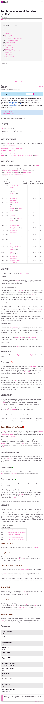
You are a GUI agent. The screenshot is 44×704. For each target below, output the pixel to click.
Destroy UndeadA (10, 42)
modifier (7, 301)
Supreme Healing (9, 56)
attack (35, 605)
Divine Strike (8, 54)
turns (18, 440)
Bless (9, 529)
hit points (21, 558)
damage (13, 436)
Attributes (7, 58)
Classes (6, 19)
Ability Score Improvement (12, 40)
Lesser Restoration (12, 532)
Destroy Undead (14, 202)
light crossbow (7, 172)
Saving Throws (5, 153)
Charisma (16, 153)
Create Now (30, 94)
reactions (3, 443)
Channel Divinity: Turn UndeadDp (13, 38)
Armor (3, 148)
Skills (2, 155)
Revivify (18, 534)
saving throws (23, 413)
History (15, 155)
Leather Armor (14, 170)
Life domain (33, 366)
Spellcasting (8, 33)
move (25, 440)
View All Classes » (39, 701)
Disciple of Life (9, 49)
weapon (26, 604)
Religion (37, 155)
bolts (16, 172)
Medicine (24, 155)
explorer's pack (19, 174)
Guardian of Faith (18, 537)
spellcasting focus (30, 355)
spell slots (20, 290)
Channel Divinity (9, 37)
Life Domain (8, 45)
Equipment (20, 355)
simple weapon (27, 172)
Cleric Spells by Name (8, 111)
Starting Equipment (9, 31)
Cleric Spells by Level (8, 113)
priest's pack (7, 174)
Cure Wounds (39, 309)
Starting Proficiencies (9, 30)
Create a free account (18, 81)
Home (2, 19)
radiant (20, 607)
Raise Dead (21, 539)
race (6, 145)
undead (41, 431)
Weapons (3, 150)
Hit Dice (3, 128)
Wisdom (12, 153)
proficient (7, 143)
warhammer (14, 168)
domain (21, 494)
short (8, 409)
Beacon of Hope (12, 534)
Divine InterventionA (10, 44)
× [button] (42, 696)
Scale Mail (6, 170)
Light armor (8, 148)
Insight (19, 155)
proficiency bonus (19, 337)
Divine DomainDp (8, 35)
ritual (17, 346)
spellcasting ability (13, 327)
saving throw (9, 434)
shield (4, 175)
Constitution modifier (23, 130)
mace (5, 168)
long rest (33, 294)
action (5, 431)
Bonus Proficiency (9, 47)
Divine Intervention (15, 225)
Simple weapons (10, 150)
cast (21, 273)
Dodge (4, 446)
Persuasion (29, 155)
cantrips (17, 280)
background (12, 145)
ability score (10, 458)
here (22, 700)
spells (27, 273)
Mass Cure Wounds (12, 539)
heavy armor (38, 547)
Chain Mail (24, 170)
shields (21, 148)
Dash (23, 443)
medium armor (15, 148)
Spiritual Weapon (22, 532)
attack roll (4, 334)
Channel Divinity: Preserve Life (13, 51)
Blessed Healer (8, 52)
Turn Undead (13, 473)
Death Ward (11, 537)
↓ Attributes (40, 86)
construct (23, 581)
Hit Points (6, 28)
